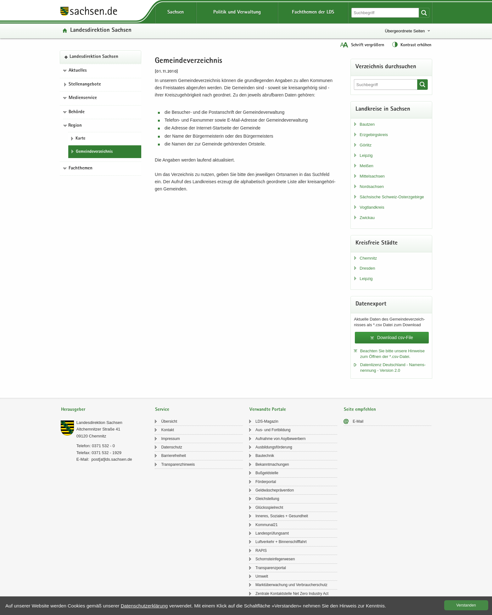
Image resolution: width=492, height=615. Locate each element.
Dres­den (367, 268)
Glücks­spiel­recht (269, 507)
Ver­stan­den (466, 605)
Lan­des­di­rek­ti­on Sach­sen (100, 31)
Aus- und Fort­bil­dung (272, 430)
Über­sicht (169, 421)
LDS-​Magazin (266, 421)
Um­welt (261, 576)
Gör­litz (366, 145)
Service (162, 409)
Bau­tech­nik (264, 455)
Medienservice (83, 98)
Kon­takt (167, 430)
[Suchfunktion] (385, 13)
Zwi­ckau (367, 217)
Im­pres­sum (170, 439)
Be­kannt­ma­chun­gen (272, 464)
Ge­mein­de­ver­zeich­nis (94, 152)
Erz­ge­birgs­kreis (374, 134)
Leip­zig (366, 155)
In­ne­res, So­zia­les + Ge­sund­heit (281, 516)
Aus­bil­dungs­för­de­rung (273, 447)
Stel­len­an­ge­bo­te (85, 84)
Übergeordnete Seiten (405, 31)
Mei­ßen (366, 165)
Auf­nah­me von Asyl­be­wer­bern (280, 439)
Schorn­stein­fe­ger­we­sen (275, 559)
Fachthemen (80, 168)
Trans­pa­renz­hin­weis (178, 464)
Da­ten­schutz (171, 447)
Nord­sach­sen (372, 186)
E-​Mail (358, 421)
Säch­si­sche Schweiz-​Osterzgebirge (392, 197)
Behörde (77, 112)
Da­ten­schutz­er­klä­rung (144, 605)
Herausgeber (73, 409)
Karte (80, 138)
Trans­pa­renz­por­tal (270, 568)
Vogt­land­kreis (372, 207)
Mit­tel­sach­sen (372, 176)
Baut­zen (367, 124)
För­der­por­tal (265, 482)
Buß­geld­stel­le (266, 473)
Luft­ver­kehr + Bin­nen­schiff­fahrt (281, 542)
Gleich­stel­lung (267, 499)
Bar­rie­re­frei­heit (173, 455)
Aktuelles (78, 70)
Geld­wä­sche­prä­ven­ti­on (274, 490)
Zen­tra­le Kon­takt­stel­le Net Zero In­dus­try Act (291, 593)
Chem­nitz (368, 258)
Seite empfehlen (360, 409)
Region (75, 125)
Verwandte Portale (267, 409)
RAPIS (261, 550)
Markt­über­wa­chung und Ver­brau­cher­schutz (291, 585)
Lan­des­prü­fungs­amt (272, 533)
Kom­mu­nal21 (266, 525)
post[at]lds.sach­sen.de (111, 459)
